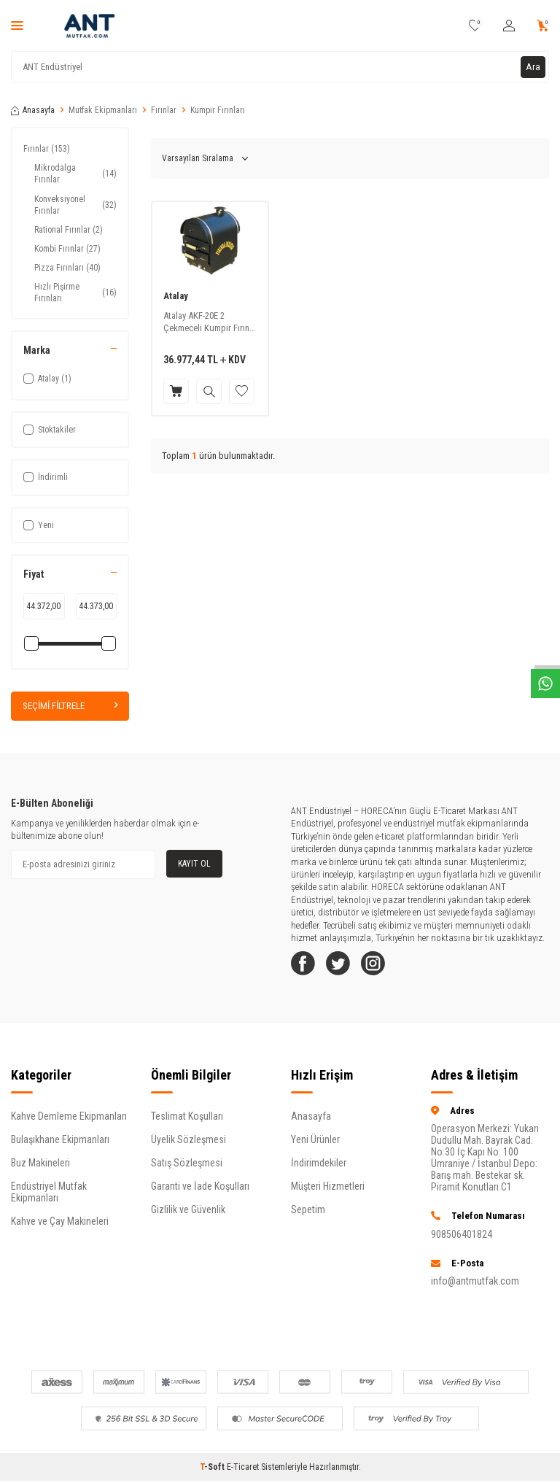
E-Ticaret (243, 1473)
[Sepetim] (543, 26)
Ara (533, 66)
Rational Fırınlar (68, 230)
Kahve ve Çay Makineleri (60, 1227)
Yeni (38, 525)
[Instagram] (385, 966)
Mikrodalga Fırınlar (75, 174)
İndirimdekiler (318, 1168)
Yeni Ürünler (315, 1145)
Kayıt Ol (194, 864)
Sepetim (308, 1215)
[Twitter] (345, 966)
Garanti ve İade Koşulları (200, 1192)
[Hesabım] (509, 26)
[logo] (89, 25)
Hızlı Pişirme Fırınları (75, 292)
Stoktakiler (49, 430)
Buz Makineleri (40, 1168)
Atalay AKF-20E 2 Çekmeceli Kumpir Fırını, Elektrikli (208, 322)
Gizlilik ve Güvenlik (188, 1215)
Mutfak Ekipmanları (103, 110)
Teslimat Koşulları (187, 1122)
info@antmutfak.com (475, 1287)
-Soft (213, 1473)
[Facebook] (305, 966)
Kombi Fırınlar (67, 249)
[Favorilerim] (475, 26)
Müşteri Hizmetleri (328, 1192)
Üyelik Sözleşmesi (188, 1145)
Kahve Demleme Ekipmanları (69, 1122)
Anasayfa (33, 110)
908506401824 (461, 1239)
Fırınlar (163, 110)
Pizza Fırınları (67, 268)
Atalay (175, 295)
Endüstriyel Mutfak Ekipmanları (49, 1197)
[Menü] (17, 25)
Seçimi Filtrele (70, 706)
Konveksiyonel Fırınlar (75, 205)
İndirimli (45, 477)
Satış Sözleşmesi (186, 1168)
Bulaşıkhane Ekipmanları (60, 1145)
